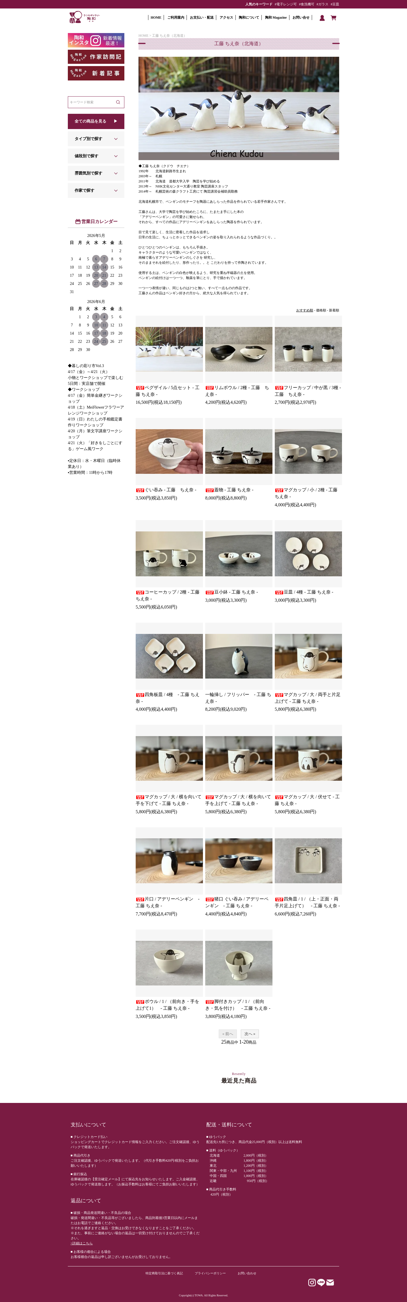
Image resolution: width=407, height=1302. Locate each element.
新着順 (334, 310)
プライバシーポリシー (210, 1273)
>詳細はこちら (82, 1243)
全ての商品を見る (90, 121)
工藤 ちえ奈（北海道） (169, 36)
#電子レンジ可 (286, 4)
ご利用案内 (175, 17)
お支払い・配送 (202, 17)
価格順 (321, 310)
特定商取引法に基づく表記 (164, 1273)
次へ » (250, 1034)
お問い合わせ (247, 1273)
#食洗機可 (306, 4)
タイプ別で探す (88, 139)
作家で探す (84, 190)
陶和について (249, 17)
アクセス (226, 17)
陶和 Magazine (276, 17)
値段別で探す (86, 156)
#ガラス (322, 4)
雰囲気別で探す (88, 173)
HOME (156, 17)
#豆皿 (335, 4)
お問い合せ (301, 17)
